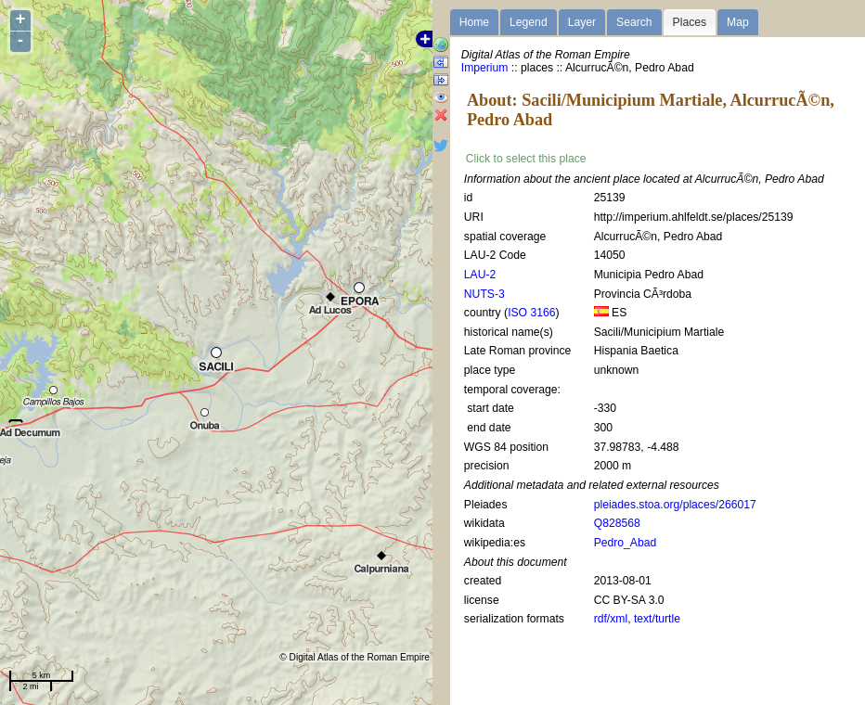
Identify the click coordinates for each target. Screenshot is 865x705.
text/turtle (657, 618)
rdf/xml (610, 618)
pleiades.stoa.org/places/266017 (675, 504)
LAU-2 (480, 274)
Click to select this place (526, 158)
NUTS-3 (484, 294)
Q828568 (617, 523)
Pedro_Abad (625, 542)
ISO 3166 (531, 312)
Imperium (485, 67)
